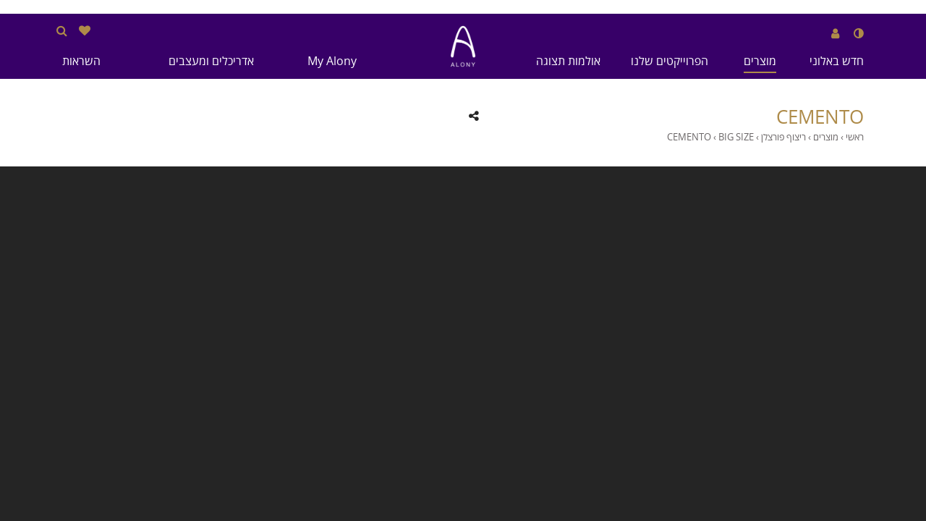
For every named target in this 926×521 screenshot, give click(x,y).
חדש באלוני (837, 61)
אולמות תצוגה (568, 61)
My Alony (332, 61)
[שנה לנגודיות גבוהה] (859, 33)
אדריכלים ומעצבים (211, 61)
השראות (81, 61)
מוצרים (760, 61)
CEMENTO (820, 117)
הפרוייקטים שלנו (669, 61)
